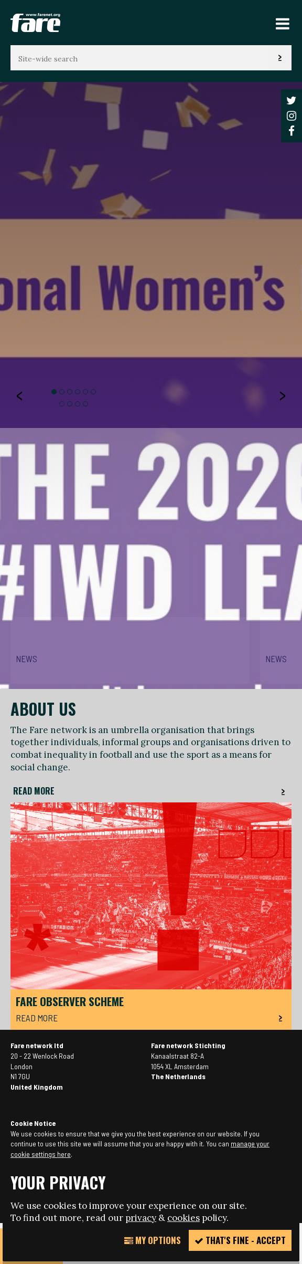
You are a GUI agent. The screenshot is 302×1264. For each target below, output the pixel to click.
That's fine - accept (240, 1240)
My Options (152, 1240)
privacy (140, 1218)
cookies (183, 1218)
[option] (151, 636)
